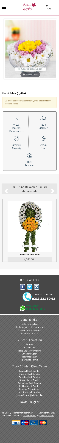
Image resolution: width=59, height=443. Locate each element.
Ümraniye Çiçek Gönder (29, 389)
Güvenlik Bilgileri (29, 353)
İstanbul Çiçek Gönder (29, 371)
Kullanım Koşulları (30, 324)
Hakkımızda (29, 347)
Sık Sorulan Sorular (29, 333)
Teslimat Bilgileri (29, 356)
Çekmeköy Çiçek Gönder (29, 383)
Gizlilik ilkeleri (29, 415)
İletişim (29, 344)
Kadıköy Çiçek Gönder (29, 386)
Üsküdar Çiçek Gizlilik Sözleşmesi (29, 327)
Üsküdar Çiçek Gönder (29, 392)
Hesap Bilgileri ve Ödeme (29, 350)
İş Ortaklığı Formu (29, 359)
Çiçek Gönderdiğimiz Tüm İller (29, 395)
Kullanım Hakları (46, 415)
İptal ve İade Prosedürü (29, 330)
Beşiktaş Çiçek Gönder (29, 377)
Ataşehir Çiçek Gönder (29, 374)
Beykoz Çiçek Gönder (30, 380)
